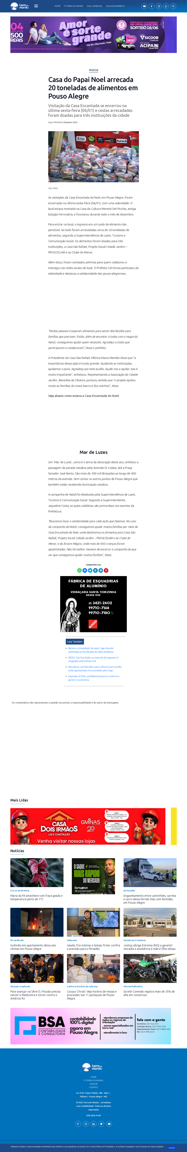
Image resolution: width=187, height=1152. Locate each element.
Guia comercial (94, 6)
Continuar (172, 1148)
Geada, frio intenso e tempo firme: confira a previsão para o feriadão (93, 940)
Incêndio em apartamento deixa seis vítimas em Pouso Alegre (33, 940)
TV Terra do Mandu (93, 1074)
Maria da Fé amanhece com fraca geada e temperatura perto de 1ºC (36, 890)
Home (57, 6)
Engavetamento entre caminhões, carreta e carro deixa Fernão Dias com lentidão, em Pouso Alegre (150, 892)
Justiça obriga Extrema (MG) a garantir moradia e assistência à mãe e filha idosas (149, 940)
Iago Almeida (55, 122)
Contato (93, 1081)
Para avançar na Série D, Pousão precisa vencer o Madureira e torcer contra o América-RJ (35, 988)
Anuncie (94, 1077)
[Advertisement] (93, 303)
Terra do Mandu (121, 1140)
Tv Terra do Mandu (73, 6)
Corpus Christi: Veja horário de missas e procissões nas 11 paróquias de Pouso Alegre (92, 988)
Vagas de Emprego (115, 6)
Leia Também (75, 635)
